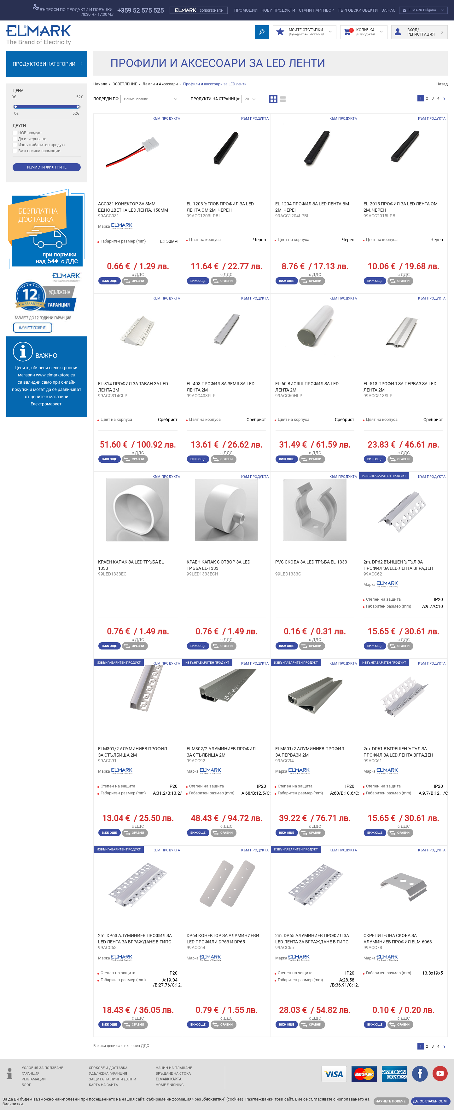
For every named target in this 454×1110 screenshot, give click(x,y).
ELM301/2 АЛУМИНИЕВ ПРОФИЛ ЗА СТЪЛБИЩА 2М (132, 752)
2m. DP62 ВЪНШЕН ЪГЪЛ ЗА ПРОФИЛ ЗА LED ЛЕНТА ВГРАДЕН (398, 565)
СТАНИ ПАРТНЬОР (316, 10)
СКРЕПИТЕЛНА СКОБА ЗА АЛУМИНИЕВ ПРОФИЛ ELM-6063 (398, 938)
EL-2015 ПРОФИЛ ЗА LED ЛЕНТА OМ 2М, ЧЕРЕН (401, 207)
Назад (442, 84)
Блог (26, 1085)
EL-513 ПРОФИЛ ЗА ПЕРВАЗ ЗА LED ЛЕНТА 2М (400, 386)
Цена (18, 90)
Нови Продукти (278, 10)
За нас (388, 10)
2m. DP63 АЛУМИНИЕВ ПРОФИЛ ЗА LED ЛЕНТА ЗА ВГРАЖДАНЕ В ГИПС (135, 938)
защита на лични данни (112, 1079)
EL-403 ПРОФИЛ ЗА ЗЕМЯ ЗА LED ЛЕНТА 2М (220, 386)
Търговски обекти (358, 10)
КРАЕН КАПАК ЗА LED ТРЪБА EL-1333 (131, 565)
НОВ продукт (30, 132)
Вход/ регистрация (419, 32)
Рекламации (34, 1079)
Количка (363, 32)
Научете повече (390, 1101)
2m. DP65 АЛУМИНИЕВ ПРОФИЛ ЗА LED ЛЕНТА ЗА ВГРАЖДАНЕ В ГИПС (312, 938)
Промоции (246, 10)
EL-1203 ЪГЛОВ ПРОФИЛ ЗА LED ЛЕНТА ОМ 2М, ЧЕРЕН (220, 207)
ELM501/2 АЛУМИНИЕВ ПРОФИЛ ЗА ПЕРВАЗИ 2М (309, 752)
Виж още (109, 281)
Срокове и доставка (108, 1068)
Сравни (134, 281)
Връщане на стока (173, 1074)
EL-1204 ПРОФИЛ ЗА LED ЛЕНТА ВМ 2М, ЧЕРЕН (312, 207)
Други (19, 125)
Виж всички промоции (39, 150)
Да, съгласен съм (430, 1101)
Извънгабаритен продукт (41, 144)
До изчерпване (32, 138)
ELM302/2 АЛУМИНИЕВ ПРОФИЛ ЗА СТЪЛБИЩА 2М (221, 752)
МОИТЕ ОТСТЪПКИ (304, 32)
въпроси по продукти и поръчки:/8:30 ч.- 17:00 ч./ (73, 10)
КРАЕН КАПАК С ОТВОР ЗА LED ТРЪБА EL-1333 (218, 565)
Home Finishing (170, 1085)
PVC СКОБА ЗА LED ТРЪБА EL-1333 (311, 561)
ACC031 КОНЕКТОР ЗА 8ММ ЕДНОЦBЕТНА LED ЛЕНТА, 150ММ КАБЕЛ (133, 207)
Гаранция (30, 1074)
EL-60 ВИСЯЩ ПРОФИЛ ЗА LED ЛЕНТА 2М (307, 386)
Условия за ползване (42, 1068)
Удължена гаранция (108, 1074)
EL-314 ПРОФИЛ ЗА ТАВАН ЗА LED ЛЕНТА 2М (133, 386)
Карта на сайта (103, 1085)
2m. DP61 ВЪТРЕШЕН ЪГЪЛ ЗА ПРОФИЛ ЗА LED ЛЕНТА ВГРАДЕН (398, 752)
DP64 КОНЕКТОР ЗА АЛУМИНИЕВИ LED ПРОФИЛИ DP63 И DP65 (223, 938)
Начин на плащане (174, 1068)
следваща (444, 99)
